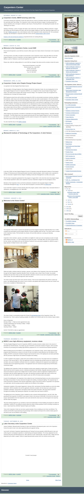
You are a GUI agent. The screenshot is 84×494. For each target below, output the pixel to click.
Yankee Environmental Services (73, 171)
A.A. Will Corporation (71, 105)
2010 (67, 206)
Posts (67, 231)
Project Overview (69, 58)
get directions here (36, 315)
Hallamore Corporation (71, 133)
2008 (67, 210)
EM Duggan (69, 121)
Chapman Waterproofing (72, 119)
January (70, 204)
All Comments (69, 234)
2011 (67, 188)
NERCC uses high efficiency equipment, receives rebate (23, 341)
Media (58, 126)
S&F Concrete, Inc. (70, 156)
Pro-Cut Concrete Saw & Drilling (73, 154)
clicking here (48, 184)
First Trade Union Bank (71, 97)
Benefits (42, 334)
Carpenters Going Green (72, 81)
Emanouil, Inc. (69, 123)
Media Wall (57, 334)
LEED (58, 417)
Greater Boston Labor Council (42, 33)
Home (27, 480)
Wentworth (57, 194)
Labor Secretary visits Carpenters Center (18, 423)
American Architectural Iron (72, 112)
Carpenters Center (55, 41)
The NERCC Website (71, 221)
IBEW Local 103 (13, 32)
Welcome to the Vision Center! (14, 200)
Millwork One (69, 142)
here (18, 184)
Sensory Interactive (70, 158)
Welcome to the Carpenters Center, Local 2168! (20, 48)
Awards (45, 126)
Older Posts (58, 480)
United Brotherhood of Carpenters (74, 225)
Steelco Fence (69, 162)
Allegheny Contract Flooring (72, 110)
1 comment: (54, 192)
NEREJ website (22, 121)
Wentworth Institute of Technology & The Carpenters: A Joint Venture (28, 133)
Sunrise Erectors (70, 166)
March (69, 202)
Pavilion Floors (69, 152)
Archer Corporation (70, 115)
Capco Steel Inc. (70, 117)
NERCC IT (70, 239)
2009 (67, 208)
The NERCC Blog (70, 223)
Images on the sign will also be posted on (14, 36)
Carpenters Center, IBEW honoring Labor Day (19, 18)
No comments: (53, 39)
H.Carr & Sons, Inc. (70, 129)
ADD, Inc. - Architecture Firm (73, 180)
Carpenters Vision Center (72, 99)
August (69, 190)
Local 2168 (57, 76)
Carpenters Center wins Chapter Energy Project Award (22, 83)
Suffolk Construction (71, 164)
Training (52, 194)
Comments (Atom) (12, 483)
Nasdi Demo (69, 144)
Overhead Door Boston (71, 149)
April (69, 200)
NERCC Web (71, 242)
